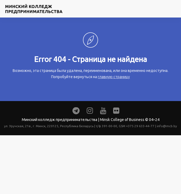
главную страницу (114, 77)
